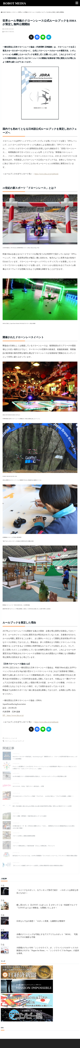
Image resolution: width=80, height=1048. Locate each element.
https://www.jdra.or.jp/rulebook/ (46, 174)
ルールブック (19, 741)
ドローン (8, 738)
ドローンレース (9, 741)
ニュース (14, 738)
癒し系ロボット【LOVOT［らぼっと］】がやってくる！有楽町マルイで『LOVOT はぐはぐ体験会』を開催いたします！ (46, 906)
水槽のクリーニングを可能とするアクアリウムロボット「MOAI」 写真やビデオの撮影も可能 (47, 935)
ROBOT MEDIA (14, 3)
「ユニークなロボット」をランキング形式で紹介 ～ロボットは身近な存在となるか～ (47, 891)
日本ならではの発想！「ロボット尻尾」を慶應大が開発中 (40, 921)
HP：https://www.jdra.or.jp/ (13, 715)
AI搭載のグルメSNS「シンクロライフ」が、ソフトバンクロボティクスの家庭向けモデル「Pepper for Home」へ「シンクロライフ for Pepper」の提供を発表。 (47, 950)
